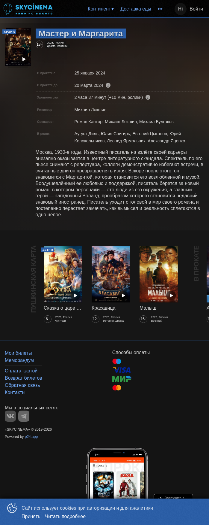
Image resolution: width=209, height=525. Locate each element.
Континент (99, 8)
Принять (31, 516)
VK (10, 416)
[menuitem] (100, 9)
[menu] (112, 9)
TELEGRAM (23, 416)
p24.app (31, 437)
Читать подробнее (65, 516)
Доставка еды (135, 8)
